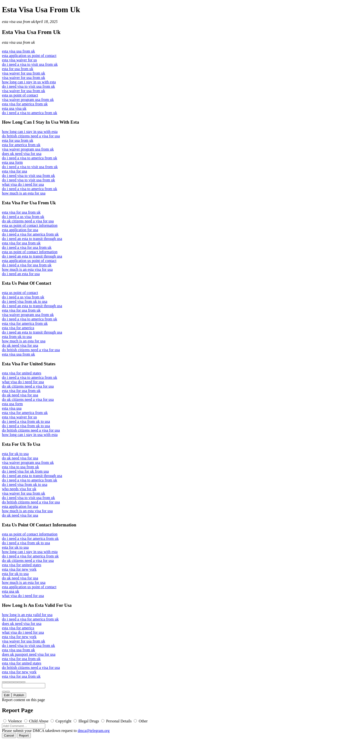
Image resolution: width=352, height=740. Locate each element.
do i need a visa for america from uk (30, 234)
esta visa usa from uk (18, 22)
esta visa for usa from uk (21, 212)
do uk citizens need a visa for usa (28, 221)
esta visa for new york (19, 569)
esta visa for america (18, 328)
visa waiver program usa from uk (28, 100)
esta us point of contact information (29, 225)
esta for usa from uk (17, 69)
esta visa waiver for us (19, 60)
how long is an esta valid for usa (27, 615)
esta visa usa (12, 408)
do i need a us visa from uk (23, 217)
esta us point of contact (20, 95)
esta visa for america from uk (25, 104)
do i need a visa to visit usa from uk (30, 64)
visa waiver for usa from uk (23, 73)
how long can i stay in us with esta (29, 82)
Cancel (9, 735)
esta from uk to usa (17, 337)
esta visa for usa (14, 171)
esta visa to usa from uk (20, 467)
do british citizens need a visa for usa (31, 136)
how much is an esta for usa (23, 193)
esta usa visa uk (14, 108)
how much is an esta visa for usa (27, 269)
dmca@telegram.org (94, 731)
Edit (7, 695)
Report (24, 735)
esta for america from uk (21, 145)
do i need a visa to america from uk (29, 113)
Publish (18, 695)
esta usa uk (10, 591)
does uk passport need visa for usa (28, 654)
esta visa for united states (21, 373)
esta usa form (12, 162)
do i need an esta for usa (21, 274)
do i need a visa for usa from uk (27, 247)
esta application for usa (20, 230)
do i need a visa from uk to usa (26, 421)
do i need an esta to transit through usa (32, 239)
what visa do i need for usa (23, 184)
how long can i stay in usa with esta (30, 132)
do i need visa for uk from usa (25, 471)
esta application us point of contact (29, 56)
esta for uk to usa (15, 454)
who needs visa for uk (19, 489)
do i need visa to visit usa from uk (28, 86)
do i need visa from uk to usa (24, 301)
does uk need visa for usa (21, 154)
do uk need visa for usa (20, 345)
